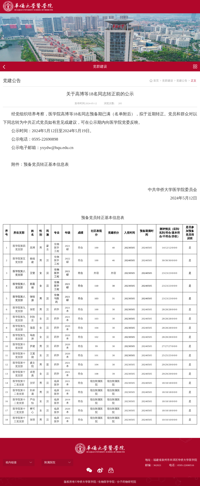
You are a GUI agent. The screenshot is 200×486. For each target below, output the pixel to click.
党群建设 (167, 80)
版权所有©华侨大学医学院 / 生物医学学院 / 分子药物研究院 (100, 481)
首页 (156, 80)
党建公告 (181, 80)
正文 (193, 80)
